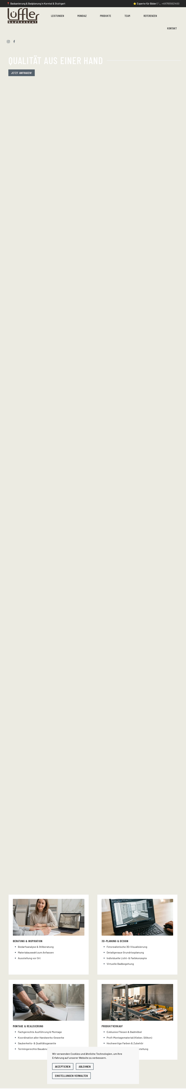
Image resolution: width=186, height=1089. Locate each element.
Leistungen (57, 16)
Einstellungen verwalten (71, 1075)
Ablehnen (85, 1066)
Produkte (105, 16)
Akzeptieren (63, 1066)
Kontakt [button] (172, 28)
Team (127, 16)
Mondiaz (82, 16)
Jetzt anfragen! (21, 73)
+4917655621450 (170, 3)
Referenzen (150, 16)
